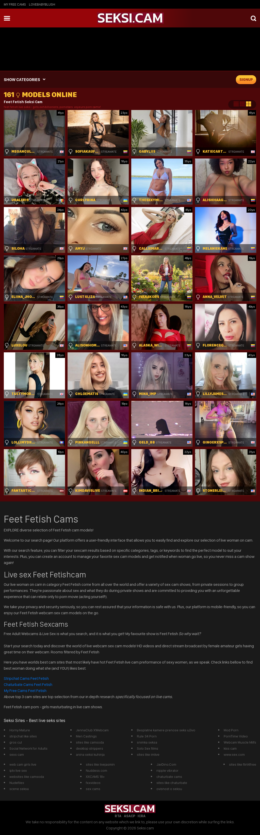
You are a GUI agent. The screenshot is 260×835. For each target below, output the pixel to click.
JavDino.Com (166, 764)
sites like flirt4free (242, 764)
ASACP (129, 816)
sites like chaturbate (171, 783)
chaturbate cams (169, 777)
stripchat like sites (23, 736)
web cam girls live (22, 764)
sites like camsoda (90, 742)
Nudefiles (16, 783)
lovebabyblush (42, 4)
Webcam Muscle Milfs (240, 742)
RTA (118, 816)
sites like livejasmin (100, 764)
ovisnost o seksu (169, 789)
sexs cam (16, 754)
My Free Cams (15, 4)
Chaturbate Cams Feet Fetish (28, 684)
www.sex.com (234, 754)
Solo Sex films (147, 748)
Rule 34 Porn (147, 736)
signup (246, 79)
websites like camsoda (26, 777)
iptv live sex (18, 770)
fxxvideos (93, 783)
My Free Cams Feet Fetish (25, 690)
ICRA (141, 816)
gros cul (15, 742)
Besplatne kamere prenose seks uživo (166, 730)
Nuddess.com (96, 770)
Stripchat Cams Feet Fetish (27, 678)
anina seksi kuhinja (90, 754)
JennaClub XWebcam (92, 730)
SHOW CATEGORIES (22, 79)
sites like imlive (148, 754)
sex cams (93, 789)
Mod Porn (231, 730)
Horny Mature (19, 730)
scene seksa (19, 789)
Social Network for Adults (28, 748)
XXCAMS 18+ (95, 777)
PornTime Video (236, 736)
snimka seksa (147, 742)
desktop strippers (89, 748)
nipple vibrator (167, 770)
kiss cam (230, 748)
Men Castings (86, 736)
